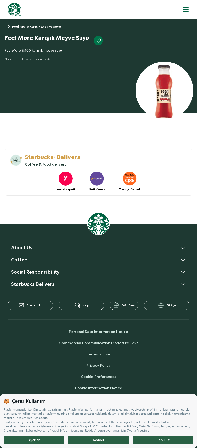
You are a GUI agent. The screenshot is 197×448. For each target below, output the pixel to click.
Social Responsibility (35, 272)
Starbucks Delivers (32, 284)
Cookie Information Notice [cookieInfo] (98, 387)
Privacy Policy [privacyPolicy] (98, 365)
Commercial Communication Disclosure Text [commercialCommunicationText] (98, 342)
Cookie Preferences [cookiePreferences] (98, 376)
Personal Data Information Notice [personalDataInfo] (98, 331)
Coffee (19, 260)
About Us (21, 248)
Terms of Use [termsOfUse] (98, 354)
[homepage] (14, 9)
